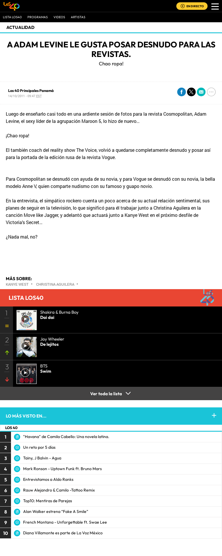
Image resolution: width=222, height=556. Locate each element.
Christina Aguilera (55, 284)
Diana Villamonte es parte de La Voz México (63, 532)
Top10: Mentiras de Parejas (47, 500)
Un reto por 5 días (39, 447)
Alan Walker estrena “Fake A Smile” (55, 511)
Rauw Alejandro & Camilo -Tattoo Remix (59, 490)
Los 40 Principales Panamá (31, 90)
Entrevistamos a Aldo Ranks (48, 479)
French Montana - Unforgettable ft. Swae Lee (65, 522)
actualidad (20, 27)
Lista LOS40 (12, 17)
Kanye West (17, 284)
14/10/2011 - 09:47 (25, 96)
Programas (37, 17)
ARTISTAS (78, 17)
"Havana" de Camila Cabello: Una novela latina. (66, 436)
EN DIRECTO (195, 6)
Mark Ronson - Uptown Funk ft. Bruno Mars (62, 468)
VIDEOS (59, 17)
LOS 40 (11, 427)
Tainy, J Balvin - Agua (42, 458)
